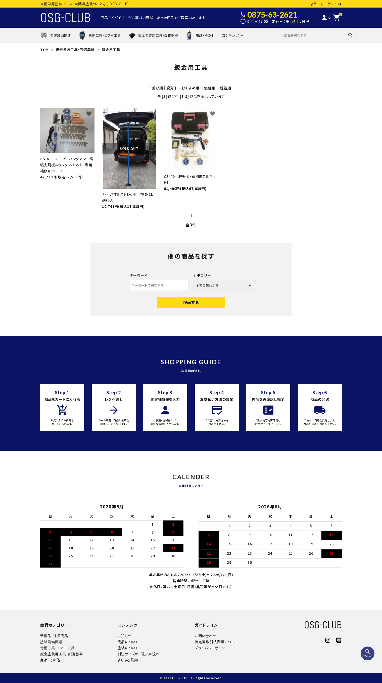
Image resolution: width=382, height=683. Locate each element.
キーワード (139, 275)
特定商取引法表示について (216, 641)
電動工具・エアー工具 (57, 647)
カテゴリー (202, 275)
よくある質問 (128, 659)
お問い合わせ (205, 635)
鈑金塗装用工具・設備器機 (61, 653)
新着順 (225, 87)
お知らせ (124, 635)
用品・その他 (50, 659)
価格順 (209, 87)
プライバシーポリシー (212, 647)
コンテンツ (230, 35)
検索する (191, 302)
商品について (128, 641)
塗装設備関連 (51, 641)
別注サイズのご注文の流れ (139, 653)
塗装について (128, 647)
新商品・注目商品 (54, 635)
